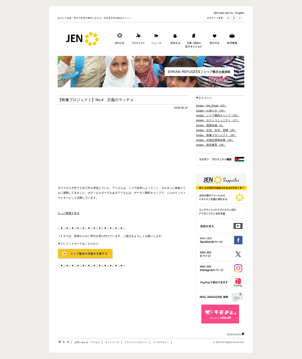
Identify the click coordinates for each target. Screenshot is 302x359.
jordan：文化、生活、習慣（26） (216, 130)
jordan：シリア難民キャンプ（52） (218, 115)
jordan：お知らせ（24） (211, 110)
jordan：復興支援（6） (210, 125)
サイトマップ (112, 342)
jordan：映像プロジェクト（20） (216, 135)
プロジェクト (137, 39)
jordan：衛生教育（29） (211, 144)
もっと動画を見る (68, 213)
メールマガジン (161, 342)
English (239, 12)
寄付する (213, 39)
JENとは (118, 39)
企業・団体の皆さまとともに (194, 39)
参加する (174, 39)
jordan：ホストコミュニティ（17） (218, 120)
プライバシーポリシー (136, 342)
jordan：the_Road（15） (211, 105)
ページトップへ (233, 334)
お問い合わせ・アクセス (87, 342)
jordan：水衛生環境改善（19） (215, 140)
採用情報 (232, 39)
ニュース (155, 39)
